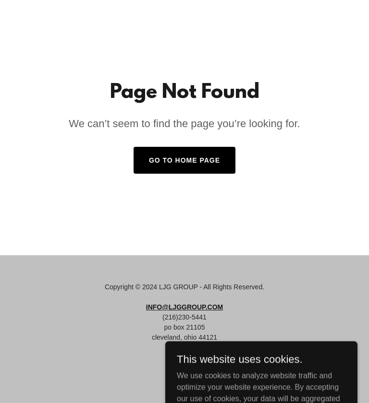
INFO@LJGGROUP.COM (184, 307)
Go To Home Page (184, 160)
